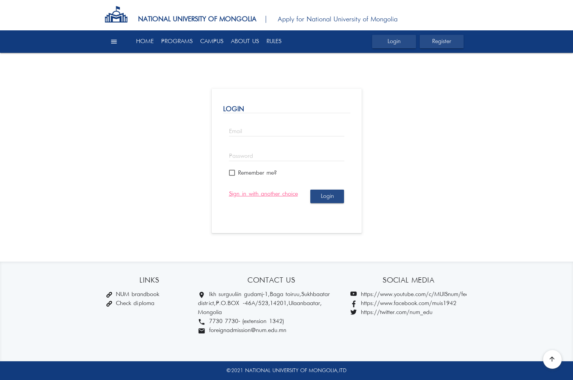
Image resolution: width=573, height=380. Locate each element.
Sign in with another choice (263, 194)
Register (441, 41)
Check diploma (130, 303)
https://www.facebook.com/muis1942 (403, 303)
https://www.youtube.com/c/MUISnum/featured (408, 294)
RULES (273, 41)
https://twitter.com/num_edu (391, 312)
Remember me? (257, 173)
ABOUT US (245, 41)
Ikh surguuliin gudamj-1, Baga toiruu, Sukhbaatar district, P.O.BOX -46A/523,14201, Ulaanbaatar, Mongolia (264, 303)
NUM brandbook (132, 294)
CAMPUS (211, 41)
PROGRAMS (177, 41)
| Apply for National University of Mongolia (328, 19)
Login (394, 41)
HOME (145, 41)
